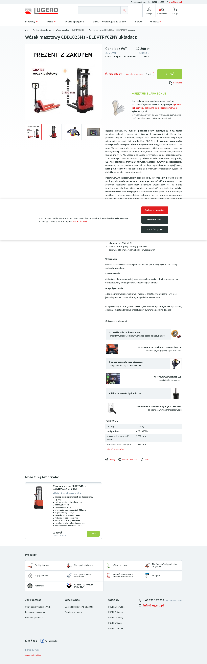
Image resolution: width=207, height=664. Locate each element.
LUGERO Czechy (115, 617)
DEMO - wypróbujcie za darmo (109, 21)
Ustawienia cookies (154, 219)
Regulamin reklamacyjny (35, 612)
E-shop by (32, 649)
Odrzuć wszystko (154, 229)
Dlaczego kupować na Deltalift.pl (79, 606)
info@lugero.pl (174, 2)
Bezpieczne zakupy (73, 612)
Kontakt (154, 21)
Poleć (145, 459)
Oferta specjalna (74, 21)
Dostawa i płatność (34, 617)
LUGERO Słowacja (116, 606)
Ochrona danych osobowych (37, 606)
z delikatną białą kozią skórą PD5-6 (160, 107)
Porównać (175, 83)
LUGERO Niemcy (115, 612)
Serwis (138, 21)
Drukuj (110, 459)
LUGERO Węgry (115, 623)
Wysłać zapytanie (127, 459)
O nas (50, 21)
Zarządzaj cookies (33, 655)
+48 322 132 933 (156, 2)
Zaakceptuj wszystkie (154, 210)
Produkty (30, 21)
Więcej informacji (79, 221)
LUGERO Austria (115, 628)
